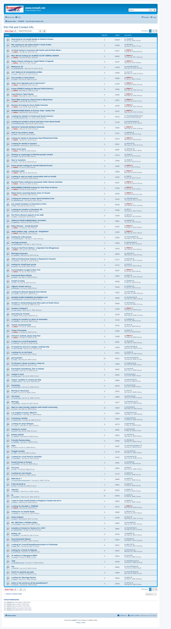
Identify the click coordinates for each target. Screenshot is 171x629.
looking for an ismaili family (23, 512)
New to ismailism (18, 160)
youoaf (15, 557)
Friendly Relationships (20, 440)
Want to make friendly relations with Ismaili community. (34, 407)
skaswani (16, 261)
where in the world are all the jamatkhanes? (29, 583)
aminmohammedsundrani (21, 480)
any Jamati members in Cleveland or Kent (28, 204)
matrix (15, 134)
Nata (127, 467)
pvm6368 (16, 464)
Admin (15, 52)
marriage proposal (19, 242)
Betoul (15, 502)
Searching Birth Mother (21, 539)
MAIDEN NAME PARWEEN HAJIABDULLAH (29, 297)
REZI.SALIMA (17, 348)
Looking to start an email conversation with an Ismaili (33, 177)
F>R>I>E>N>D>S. (18, 484)
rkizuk (15, 266)
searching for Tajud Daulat (22, 94)
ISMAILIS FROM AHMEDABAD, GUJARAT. (28, 220)
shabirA (128, 352)
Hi (12, 495)
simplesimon (130, 363)
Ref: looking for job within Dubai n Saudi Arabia (31, 45)
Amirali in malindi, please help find (25, 336)
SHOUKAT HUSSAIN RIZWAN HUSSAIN (27, 127)
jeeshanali (129, 407)
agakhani (129, 132)
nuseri (15, 74)
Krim (14, 486)
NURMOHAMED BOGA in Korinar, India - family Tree (33, 111)
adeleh (128, 473)
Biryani (128, 313)
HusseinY (16, 178)
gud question (16, 358)
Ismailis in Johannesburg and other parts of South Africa (35, 303)
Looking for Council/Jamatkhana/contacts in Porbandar (34, 545)
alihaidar (16, 442)
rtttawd (15, 354)
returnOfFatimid (131, 566)
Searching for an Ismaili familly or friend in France (32, 39)
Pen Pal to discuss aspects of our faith (27, 215)
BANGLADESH (17, 435)
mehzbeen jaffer (18, 171)
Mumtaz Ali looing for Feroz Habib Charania (29, 105)
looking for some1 (19, 429)
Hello (13, 446)
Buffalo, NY (16, 534)
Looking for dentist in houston (24, 144)
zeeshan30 (130, 451)
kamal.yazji (17, 376)
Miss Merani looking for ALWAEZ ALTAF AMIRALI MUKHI (35, 56)
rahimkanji (16, 304)
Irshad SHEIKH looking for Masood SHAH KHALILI (32, 89)
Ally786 (15, 46)
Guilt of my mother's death (22, 133)
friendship (15, 385)
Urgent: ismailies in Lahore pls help (26, 380)
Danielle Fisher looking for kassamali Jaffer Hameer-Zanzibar (37, 182)
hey (12, 566)
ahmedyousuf (17, 299)
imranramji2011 (18, 239)
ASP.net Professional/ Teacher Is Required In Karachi (33, 259)
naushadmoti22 (18, 68)
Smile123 (16, 343)
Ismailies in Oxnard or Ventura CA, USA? (28, 528)
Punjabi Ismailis (18, 451)
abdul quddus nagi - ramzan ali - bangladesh (29, 231)
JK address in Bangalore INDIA (24, 556)
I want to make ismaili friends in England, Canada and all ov (36, 501)
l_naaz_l (16, 425)
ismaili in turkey (18, 281)
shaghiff (15, 41)
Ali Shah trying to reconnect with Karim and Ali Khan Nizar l (36, 50)
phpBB (74, 620)
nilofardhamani (131, 401)
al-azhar (16, 370)
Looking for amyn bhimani (22, 424)
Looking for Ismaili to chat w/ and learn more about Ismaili (35, 122)
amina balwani (17, 517)
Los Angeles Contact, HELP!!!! (24, 413)
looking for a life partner (21, 237)
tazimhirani (16, 552)
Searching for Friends (20, 314)
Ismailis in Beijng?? (19, 308)
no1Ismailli (129, 291)
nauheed (16, 255)
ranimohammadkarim (133, 445)
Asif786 (15, 568)
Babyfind (16, 541)
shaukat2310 (17, 530)
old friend (15, 396)
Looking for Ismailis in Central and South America (32, 116)
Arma (15, 431)
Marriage (15, 402)
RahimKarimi (17, 414)
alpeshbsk (16, 403)
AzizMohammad (18, 563)
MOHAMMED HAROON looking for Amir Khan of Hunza (34, 187)
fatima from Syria (18, 149)
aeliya (15, 359)
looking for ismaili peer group (23, 264)
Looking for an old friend (21, 352)
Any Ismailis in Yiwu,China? (23, 78)
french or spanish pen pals (22, 572)
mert (14, 282)
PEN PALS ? (16, 479)
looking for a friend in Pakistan (24, 550)
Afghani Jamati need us (21, 286)
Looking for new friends (21, 473)
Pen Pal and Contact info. (19, 27)
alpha (15, 217)
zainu (15, 392)
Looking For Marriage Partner (23, 577)
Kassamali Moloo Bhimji (21, 275)
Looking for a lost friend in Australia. (26, 457)
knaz (14, 469)
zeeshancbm (130, 456)
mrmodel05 (17, 524)
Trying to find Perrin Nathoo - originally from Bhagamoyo (35, 248)
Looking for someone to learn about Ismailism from (32, 198)
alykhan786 (17, 420)
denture (15, 585)
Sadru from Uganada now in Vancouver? (28, 83)
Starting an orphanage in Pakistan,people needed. (32, 155)
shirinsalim (16, 458)
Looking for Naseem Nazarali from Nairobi (28, 292)
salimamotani (17, 244)
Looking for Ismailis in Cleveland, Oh (26, 209)
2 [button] (153, 31)
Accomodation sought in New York (25, 270)
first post (15, 468)
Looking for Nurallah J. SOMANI (24, 506)
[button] (156, 31)
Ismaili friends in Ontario (21, 462)
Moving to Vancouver (20, 391)
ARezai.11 (16, 513)
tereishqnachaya (18, 123)
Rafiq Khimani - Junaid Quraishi (24, 226)
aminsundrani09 (131, 357)
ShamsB (129, 341)
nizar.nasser (17, 310)
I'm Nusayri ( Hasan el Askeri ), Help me (27, 363)
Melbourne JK (17, 67)
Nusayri (15, 365)
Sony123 (16, 211)
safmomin (16, 145)
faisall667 (16, 491)
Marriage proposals (19, 253)
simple (15, 156)
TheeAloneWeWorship (20, 118)
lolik (14, 206)
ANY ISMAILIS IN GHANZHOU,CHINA (26, 72)
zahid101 (16, 436)
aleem (15, 277)
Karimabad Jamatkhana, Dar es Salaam (27, 369)
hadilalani (16, 321)
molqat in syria (17, 374)
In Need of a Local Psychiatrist (24, 341)
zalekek (15, 315)
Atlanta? (14, 490)
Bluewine (16, 288)
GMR (128, 176)
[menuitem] (18, 17)
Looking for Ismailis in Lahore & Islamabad (29, 319)
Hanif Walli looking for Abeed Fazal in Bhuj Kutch (32, 100)
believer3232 (17, 381)
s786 (15, 453)
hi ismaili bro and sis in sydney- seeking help (30, 347)
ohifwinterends (18, 200)
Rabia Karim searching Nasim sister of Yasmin (30, 193)
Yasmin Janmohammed (21, 325)
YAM (13, 561)
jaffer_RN (16, 546)
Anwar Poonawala (18, 330)
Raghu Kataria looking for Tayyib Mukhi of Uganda (32, 61)
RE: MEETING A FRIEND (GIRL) (24, 523)
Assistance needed (19, 418)
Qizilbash (129, 280)
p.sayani (16, 293)
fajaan (15, 579)
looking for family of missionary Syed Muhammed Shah (34, 138)
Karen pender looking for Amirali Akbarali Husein (32, 166)
